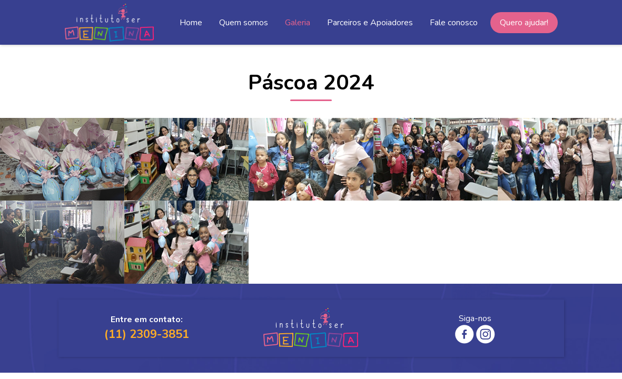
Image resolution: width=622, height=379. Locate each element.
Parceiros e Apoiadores (370, 22)
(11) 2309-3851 (146, 334)
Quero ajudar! (524, 22)
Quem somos (243, 22)
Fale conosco (454, 22)
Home (191, 22)
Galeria (297, 22)
